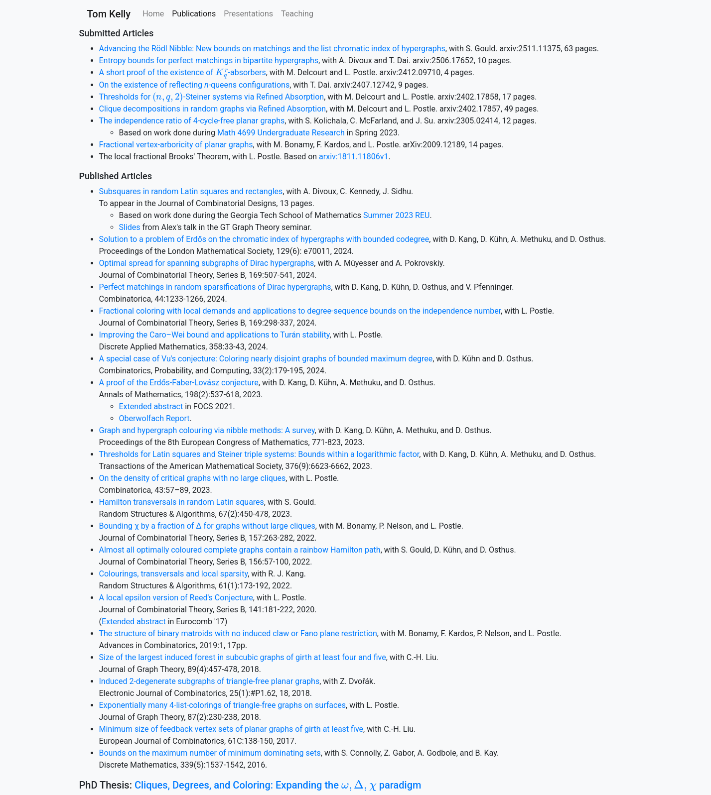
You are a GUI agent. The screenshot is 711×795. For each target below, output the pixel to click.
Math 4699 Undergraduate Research (281, 132)
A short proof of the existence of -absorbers (182, 72)
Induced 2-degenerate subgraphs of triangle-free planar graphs (209, 681)
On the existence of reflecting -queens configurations (194, 85)
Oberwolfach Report (154, 418)
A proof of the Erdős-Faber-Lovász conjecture (179, 382)
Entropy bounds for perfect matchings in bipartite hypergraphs (208, 60)
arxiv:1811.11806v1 (353, 156)
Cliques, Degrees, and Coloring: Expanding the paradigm (278, 785)
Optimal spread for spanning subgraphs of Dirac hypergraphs (206, 263)
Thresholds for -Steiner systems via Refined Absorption (211, 97)
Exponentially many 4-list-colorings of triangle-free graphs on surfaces (222, 705)
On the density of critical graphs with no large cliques (192, 478)
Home (153, 13)
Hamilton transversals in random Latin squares (181, 502)
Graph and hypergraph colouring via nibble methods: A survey (207, 430)
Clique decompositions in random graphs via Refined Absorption (212, 109)
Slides (130, 227)
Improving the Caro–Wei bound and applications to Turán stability (214, 335)
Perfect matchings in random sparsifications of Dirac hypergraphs (215, 287)
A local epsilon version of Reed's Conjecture (176, 597)
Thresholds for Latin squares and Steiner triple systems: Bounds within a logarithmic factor (259, 454)
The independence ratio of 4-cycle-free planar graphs (192, 120)
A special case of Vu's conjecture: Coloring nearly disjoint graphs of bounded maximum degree (266, 358)
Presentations (248, 13)
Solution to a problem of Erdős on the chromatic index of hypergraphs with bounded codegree (264, 239)
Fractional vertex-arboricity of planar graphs (176, 144)
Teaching (297, 13)
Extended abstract (151, 406)
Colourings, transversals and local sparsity (173, 573)
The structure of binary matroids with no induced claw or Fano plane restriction (238, 633)
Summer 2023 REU (396, 215)
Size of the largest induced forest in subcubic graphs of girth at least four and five (242, 657)
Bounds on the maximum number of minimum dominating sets (210, 753)
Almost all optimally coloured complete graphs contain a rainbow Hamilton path (240, 550)
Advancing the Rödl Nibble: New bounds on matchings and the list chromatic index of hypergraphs (272, 48)
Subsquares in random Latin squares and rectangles (191, 191)
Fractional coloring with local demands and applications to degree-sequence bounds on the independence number (300, 311)
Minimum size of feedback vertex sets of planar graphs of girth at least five (231, 729)
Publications (194, 13)
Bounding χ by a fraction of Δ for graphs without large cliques (207, 526)
